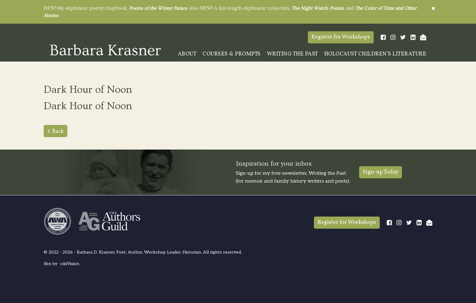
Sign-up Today (380, 172)
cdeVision (69, 263)
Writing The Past (292, 54)
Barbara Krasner (105, 50)
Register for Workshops (340, 37)
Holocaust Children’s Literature (375, 54)
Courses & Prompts (231, 54)
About (187, 54)
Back (58, 131)
